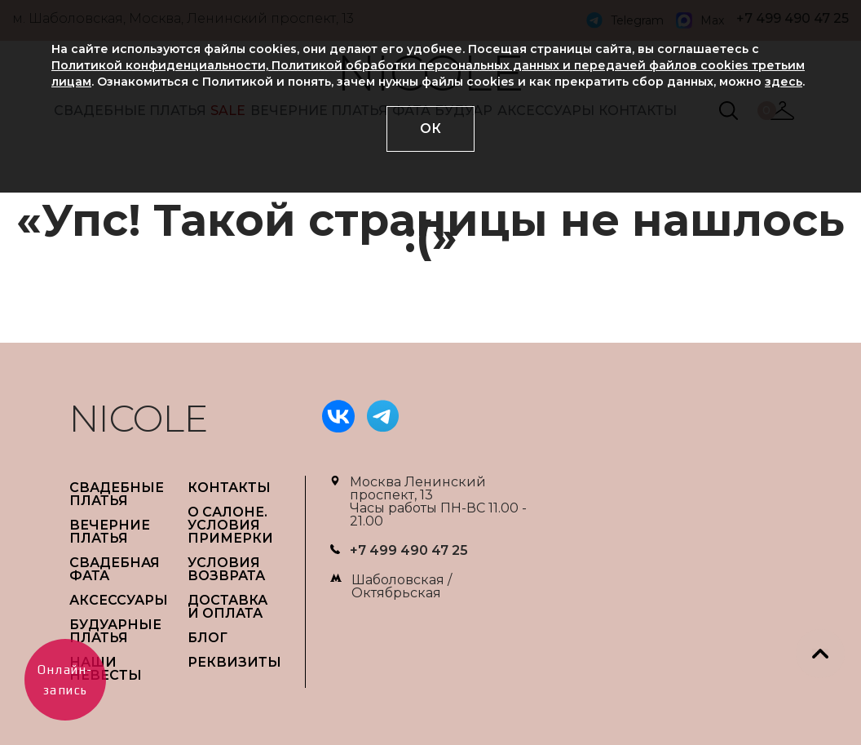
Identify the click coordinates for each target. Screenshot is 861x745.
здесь (783, 81)
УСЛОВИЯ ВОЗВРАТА (226, 569)
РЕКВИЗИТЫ (234, 662)
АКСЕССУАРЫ (118, 600)
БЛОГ (207, 637)
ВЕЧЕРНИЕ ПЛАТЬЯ (109, 531)
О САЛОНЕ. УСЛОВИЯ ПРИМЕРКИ (230, 525)
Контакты (229, 487)
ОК (430, 128)
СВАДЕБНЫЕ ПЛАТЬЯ (116, 494)
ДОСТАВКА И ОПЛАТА (227, 606)
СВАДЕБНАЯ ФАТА (114, 569)
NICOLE (138, 418)
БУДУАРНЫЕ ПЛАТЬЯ (115, 631)
